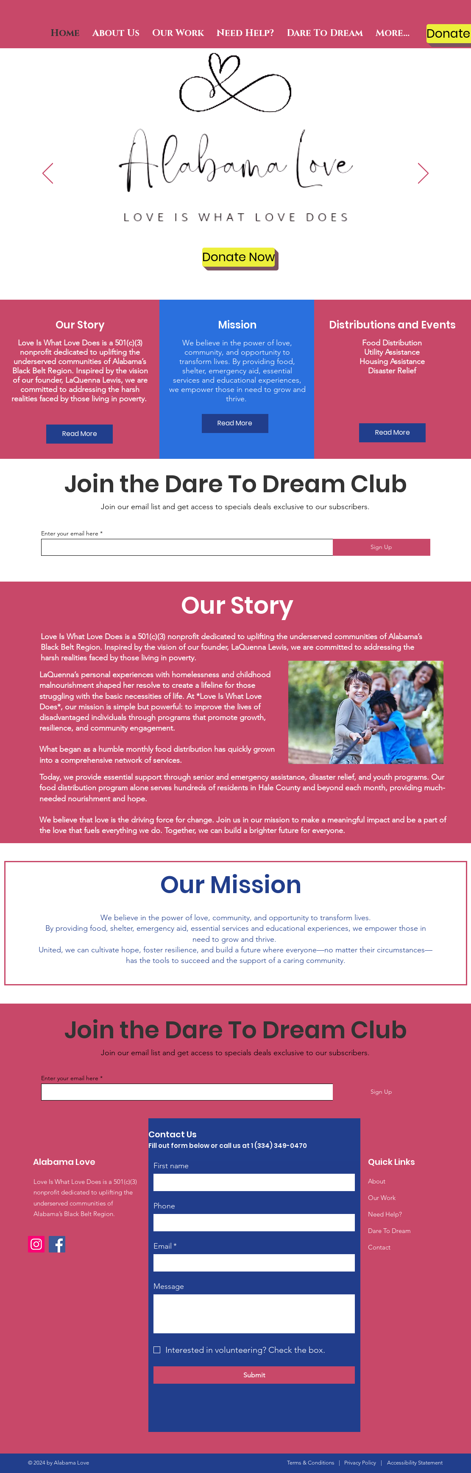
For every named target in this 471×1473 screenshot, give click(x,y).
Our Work (382, 1198)
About (376, 1181)
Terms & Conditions (310, 1462)
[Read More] (79, 434)
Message (168, 1286)
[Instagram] (36, 1244)
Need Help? (385, 1214)
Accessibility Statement (415, 1462)
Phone (164, 1206)
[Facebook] (57, 1244)
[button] (116, 33)
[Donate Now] (238, 257)
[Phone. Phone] (264, 1222)
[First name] (251, 1182)
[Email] (251, 1262)
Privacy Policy (360, 1462)
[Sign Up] (381, 547)
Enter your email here (69, 533)
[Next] (423, 174)
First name (171, 1165)
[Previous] (47, 174)
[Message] (254, 1314)
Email (165, 1246)
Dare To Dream (389, 1231)
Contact (379, 1247)
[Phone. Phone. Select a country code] (169, 1222)
